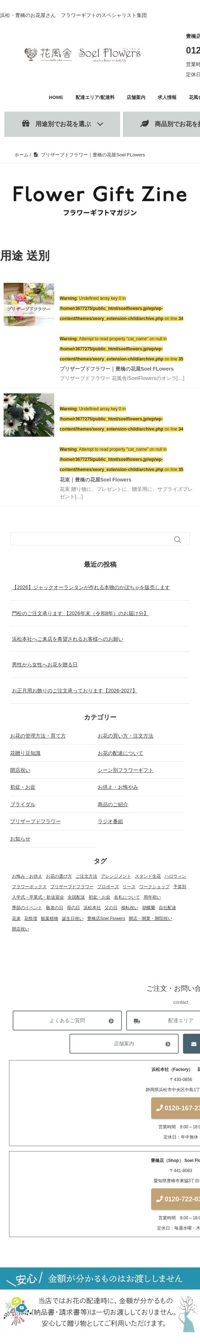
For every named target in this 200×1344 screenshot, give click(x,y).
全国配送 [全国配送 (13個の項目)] (76, 897)
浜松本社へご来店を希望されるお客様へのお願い (67, 639)
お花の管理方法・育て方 (38, 736)
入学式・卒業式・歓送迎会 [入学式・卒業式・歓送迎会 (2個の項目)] (38, 897)
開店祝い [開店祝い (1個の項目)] (20, 929)
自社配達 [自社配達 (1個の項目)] (167, 907)
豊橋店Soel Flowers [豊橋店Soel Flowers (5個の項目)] (106, 918)
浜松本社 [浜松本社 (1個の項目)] (92, 907)
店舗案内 (136, 97)
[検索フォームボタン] (178, 539)
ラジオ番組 (110, 821)
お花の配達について (120, 753)
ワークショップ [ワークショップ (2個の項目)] (154, 886)
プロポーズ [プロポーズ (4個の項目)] (108, 886)
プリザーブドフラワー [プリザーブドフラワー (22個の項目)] (72, 886)
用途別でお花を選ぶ (56, 124)
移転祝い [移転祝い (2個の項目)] (130, 907)
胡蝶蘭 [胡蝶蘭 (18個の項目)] (148, 907)
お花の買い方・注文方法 (125, 736)
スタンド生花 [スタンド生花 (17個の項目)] (148, 876)
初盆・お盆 (22, 787)
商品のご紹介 (113, 804)
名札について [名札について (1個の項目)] (127, 897)
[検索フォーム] (92, 539)
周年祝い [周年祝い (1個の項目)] (152, 897)
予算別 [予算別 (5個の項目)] (179, 886)
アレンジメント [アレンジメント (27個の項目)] (116, 876)
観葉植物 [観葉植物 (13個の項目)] (49, 918)
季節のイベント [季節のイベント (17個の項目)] (27, 907)
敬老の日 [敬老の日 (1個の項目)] (54, 907)
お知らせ (20, 839)
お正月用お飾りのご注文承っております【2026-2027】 (74, 690)
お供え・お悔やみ (118, 787)
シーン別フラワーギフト (125, 770)
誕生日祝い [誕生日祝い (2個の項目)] (73, 918)
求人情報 (167, 97)
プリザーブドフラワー (35, 821)
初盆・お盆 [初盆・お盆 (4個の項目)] (99, 897)
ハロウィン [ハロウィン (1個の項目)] (175, 876)
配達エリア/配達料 (95, 97)
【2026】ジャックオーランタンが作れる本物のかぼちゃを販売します (91, 587)
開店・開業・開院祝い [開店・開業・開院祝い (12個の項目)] (150, 918)
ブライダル (22, 804)
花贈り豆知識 (25, 753)
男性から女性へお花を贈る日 (45, 664)
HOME (56, 97)
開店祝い (20, 770)
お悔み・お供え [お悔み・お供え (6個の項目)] (27, 876)
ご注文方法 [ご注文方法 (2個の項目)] (86, 876)
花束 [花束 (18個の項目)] (16, 918)
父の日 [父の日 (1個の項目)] (111, 907)
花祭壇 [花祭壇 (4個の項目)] (30, 918)
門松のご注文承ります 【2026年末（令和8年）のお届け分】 (80, 613)
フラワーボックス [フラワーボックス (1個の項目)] (29, 886)
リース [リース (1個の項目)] (129, 886)
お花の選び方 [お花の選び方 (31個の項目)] (59, 876)
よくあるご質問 (67, 1020)
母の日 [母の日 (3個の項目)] (73, 907)
